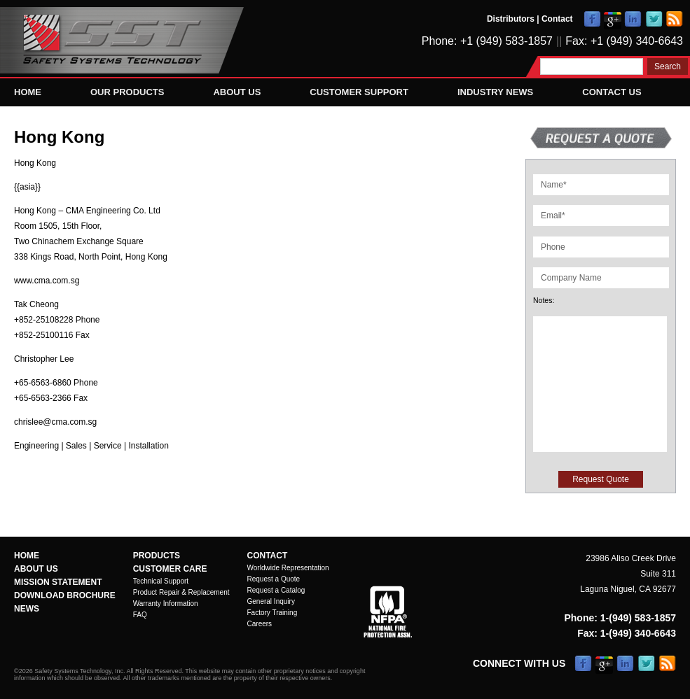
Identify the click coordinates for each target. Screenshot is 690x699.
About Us (237, 92)
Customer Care (170, 569)
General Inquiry (271, 601)
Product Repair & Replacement (181, 592)
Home (27, 92)
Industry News (495, 92)
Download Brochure (65, 595)
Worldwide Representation (288, 568)
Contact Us (611, 92)
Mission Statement (58, 582)
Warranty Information (165, 603)
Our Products (127, 92)
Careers (259, 624)
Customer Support (359, 92)
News (26, 609)
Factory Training (272, 612)
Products (156, 555)
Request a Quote (274, 579)
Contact (557, 19)
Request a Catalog (276, 590)
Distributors (510, 19)
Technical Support (161, 581)
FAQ (140, 615)
